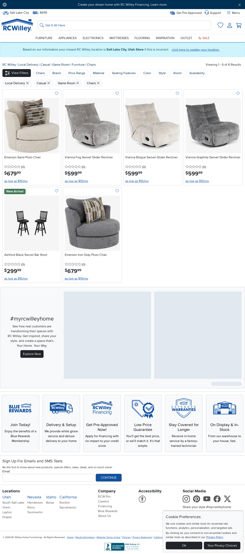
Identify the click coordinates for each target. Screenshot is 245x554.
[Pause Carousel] (4, 4)
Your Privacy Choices (222, 546)
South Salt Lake (13, 503)
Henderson (35, 503)
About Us (104, 516)
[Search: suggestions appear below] (124, 25)
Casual (46, 65)
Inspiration (165, 38)
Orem (6, 507)
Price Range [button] (76, 73)
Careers (103, 501)
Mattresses (119, 38)
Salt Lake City (16, 12)
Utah (6, 497)
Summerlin (35, 512)
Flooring (142, 38)
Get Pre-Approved (186, 12)
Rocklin (64, 503)
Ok (184, 546)
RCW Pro (104, 497)
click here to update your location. (196, 50)
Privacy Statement (142, 537)
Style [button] (162, 73)
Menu (233, 13)
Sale (204, 38)
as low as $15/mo (16, 181)
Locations (11, 491)
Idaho (51, 497)
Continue (109, 478)
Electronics (93, 38)
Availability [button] (197, 73)
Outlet (186, 38)
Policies (126, 537)
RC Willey (9, 65)
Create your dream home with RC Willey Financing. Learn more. (122, 5)
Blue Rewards (107, 511)
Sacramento (67, 507)
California (68, 497)
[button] (16, 73)
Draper (7, 517)
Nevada (34, 497)
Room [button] (177, 73)
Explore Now (32, 354)
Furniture (43, 38)
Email (6, 471)
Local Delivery (28, 65)
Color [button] (147, 73)
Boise (50, 503)
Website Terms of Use (108, 537)
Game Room (61, 65)
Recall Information (85, 537)
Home (70, 537)
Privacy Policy (214, 537)
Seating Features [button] (124, 73)
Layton (7, 512)
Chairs (91, 65)
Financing (105, 506)
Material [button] (98, 73)
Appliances (67, 38)
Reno (31, 507)
